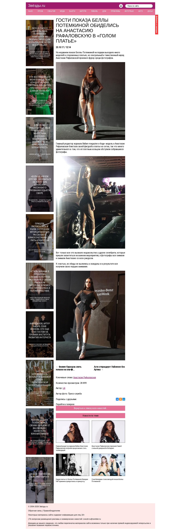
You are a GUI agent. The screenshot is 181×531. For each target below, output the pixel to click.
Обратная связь (35, 511)
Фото (140, 11)
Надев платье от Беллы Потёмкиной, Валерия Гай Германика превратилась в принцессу (72, 480)
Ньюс (30, 11)
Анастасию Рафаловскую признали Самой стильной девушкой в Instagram (107, 447)
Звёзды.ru (36, 5)
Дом (104, 11)
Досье (150, 11)
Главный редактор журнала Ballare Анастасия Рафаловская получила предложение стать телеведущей (72, 448)
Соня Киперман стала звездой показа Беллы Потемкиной (107, 480)
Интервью (129, 11)
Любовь (94, 11)
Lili (64, 388)
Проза (40, 11)
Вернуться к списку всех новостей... (90, 408)
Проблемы (115, 11)
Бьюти (72, 11)
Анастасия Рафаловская (84, 377)
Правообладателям (51, 511)
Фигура (83, 11)
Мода (62, 11)
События (51, 11)
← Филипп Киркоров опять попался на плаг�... (68, 368)
